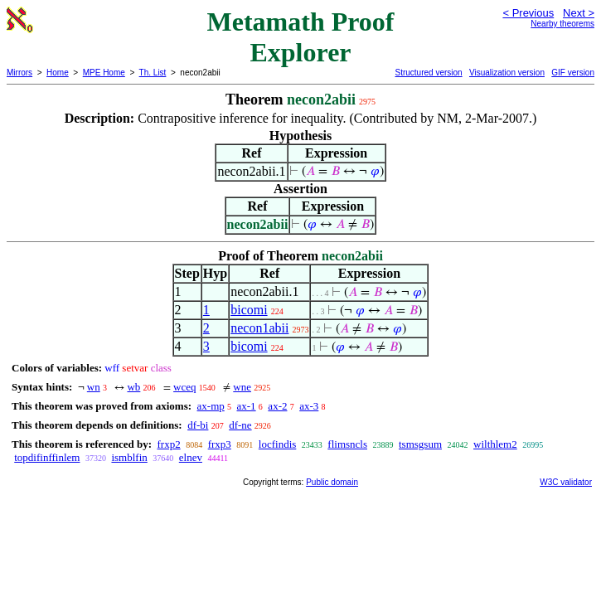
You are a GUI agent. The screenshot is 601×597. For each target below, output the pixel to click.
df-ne (240, 425)
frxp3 (219, 444)
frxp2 (168, 444)
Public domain (332, 482)
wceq (184, 387)
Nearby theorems (562, 23)
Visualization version (507, 72)
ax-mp (211, 406)
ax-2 (277, 406)
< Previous (528, 13)
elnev (190, 457)
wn (93, 387)
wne (242, 387)
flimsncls (347, 444)
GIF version (572, 72)
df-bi (197, 425)
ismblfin (129, 457)
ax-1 (246, 406)
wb (133, 387)
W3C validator (566, 482)
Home (57, 72)
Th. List (153, 72)
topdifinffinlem (47, 457)
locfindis (278, 444)
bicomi (248, 310)
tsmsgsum (420, 444)
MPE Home (104, 72)
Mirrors (19, 72)
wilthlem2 (495, 444)
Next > (578, 13)
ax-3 (308, 406)
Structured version (428, 72)
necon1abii (259, 328)
